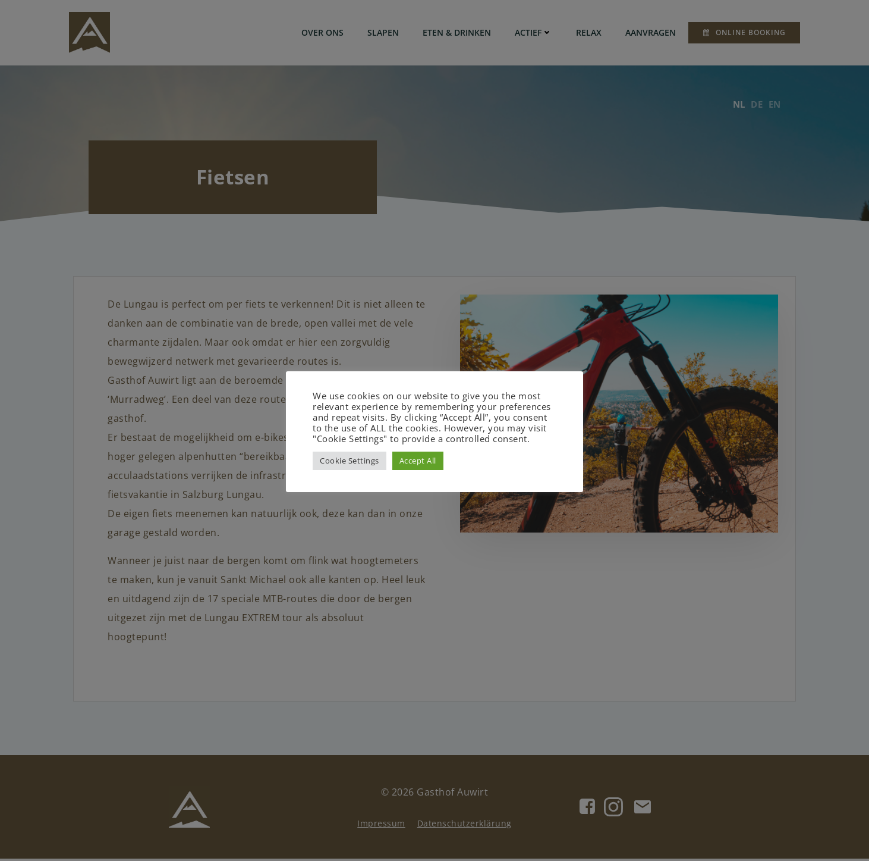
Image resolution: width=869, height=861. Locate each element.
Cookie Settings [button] (349, 460)
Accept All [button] (417, 460)
